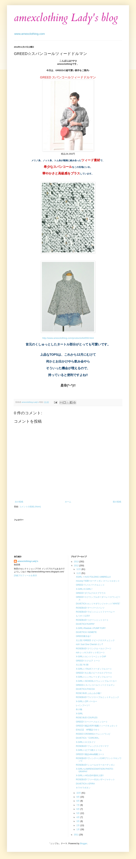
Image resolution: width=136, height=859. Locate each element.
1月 (78, 829)
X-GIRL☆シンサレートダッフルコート (94, 677)
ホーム (68, 502)
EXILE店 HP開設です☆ (87, 730)
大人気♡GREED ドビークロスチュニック (96, 640)
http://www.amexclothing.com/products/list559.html (68, 338)
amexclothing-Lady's (27, 561)
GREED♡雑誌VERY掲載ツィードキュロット (97, 726)
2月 (78, 825)
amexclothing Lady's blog (66, 18)
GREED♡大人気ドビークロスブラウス (94, 673)
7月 (78, 805)
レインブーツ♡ (83, 705)
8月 (78, 801)
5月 (78, 813)
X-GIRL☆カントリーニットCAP (91, 656)
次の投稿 (19, 502)
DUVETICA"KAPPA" (85, 624)
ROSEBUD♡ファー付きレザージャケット (95, 779)
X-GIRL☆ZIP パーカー (86, 701)
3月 (78, 821)
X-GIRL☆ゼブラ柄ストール (89, 750)
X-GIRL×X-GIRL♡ (84, 589)
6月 (78, 809)
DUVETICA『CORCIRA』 (88, 738)
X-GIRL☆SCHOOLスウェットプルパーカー (96, 681)
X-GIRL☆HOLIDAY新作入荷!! (89, 775)
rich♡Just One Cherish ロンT (89, 644)
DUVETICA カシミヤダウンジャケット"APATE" (98, 603)
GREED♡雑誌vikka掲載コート (90, 754)
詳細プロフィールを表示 (25, 575)
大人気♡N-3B (82, 665)
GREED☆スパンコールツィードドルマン (95, 685)
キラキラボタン (83, 787)
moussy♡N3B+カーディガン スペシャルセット (98, 581)
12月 (78, 569)
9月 (78, 797)
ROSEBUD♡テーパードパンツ (90, 608)
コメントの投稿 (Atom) (30, 506)
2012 (76, 565)
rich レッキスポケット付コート (90, 652)
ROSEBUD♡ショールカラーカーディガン (95, 765)
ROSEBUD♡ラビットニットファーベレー (95, 612)
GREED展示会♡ (83, 636)
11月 (78, 573)
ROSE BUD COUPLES (86, 717)
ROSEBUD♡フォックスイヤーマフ (92, 746)
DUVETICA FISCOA (85, 689)
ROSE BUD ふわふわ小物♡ (88, 693)
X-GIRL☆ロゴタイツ (85, 742)
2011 (76, 834)
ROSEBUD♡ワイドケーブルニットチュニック (97, 697)
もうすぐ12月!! (83, 616)
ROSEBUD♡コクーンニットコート (92, 620)
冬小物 (79, 709)
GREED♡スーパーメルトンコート (92, 722)
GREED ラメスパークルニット (90, 585)
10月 (78, 793)
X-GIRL (79, 713)
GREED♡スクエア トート (88, 661)
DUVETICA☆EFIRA (85, 783)
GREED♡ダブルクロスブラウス (91, 593)
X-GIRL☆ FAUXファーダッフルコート (94, 669)
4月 (78, 817)
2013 (76, 561)
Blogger (83, 843)
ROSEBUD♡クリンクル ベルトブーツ (93, 648)
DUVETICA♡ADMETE (86, 632)
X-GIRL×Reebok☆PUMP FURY (91, 628)
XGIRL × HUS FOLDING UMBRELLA (93, 577)
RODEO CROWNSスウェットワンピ (93, 734)
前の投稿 (117, 502)
